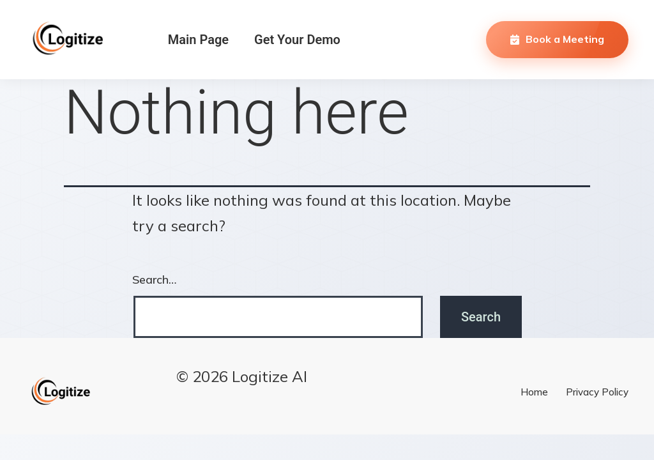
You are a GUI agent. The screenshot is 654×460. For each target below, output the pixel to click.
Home (534, 392)
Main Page (198, 39)
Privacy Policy (597, 392)
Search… (154, 279)
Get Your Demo (297, 39)
